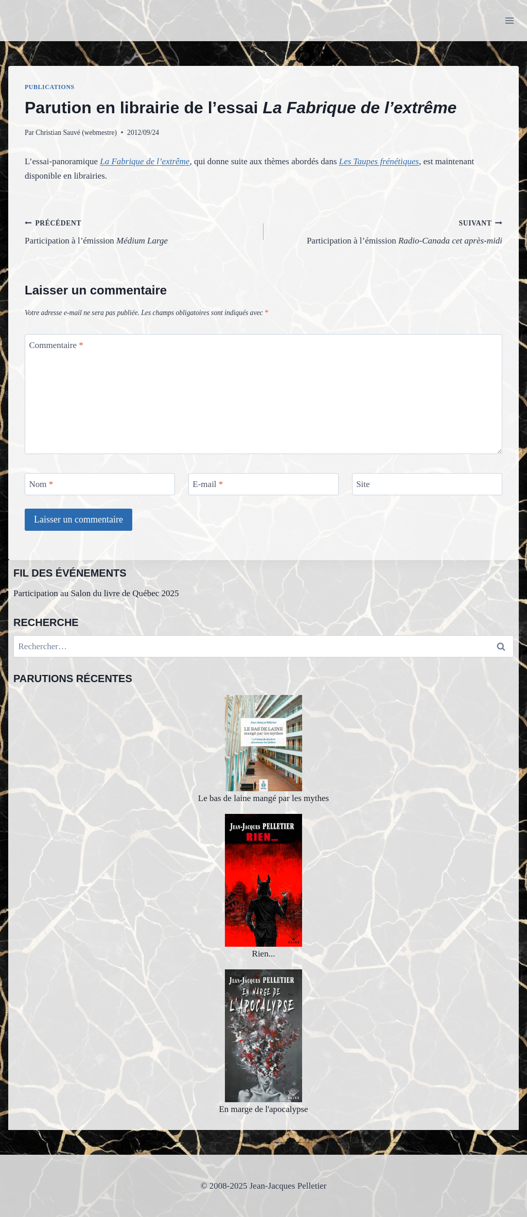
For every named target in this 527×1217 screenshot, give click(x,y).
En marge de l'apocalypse (263, 1041)
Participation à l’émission (140, 231)
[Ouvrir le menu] (509, 20)
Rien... (263, 886)
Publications (50, 87)
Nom (41, 484)
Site (363, 484)
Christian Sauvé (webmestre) (76, 132)
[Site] (427, 484)
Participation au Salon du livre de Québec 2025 (96, 593)
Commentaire (56, 345)
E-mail (207, 484)
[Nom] (100, 484)
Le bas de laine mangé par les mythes (263, 749)
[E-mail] (263, 484)
